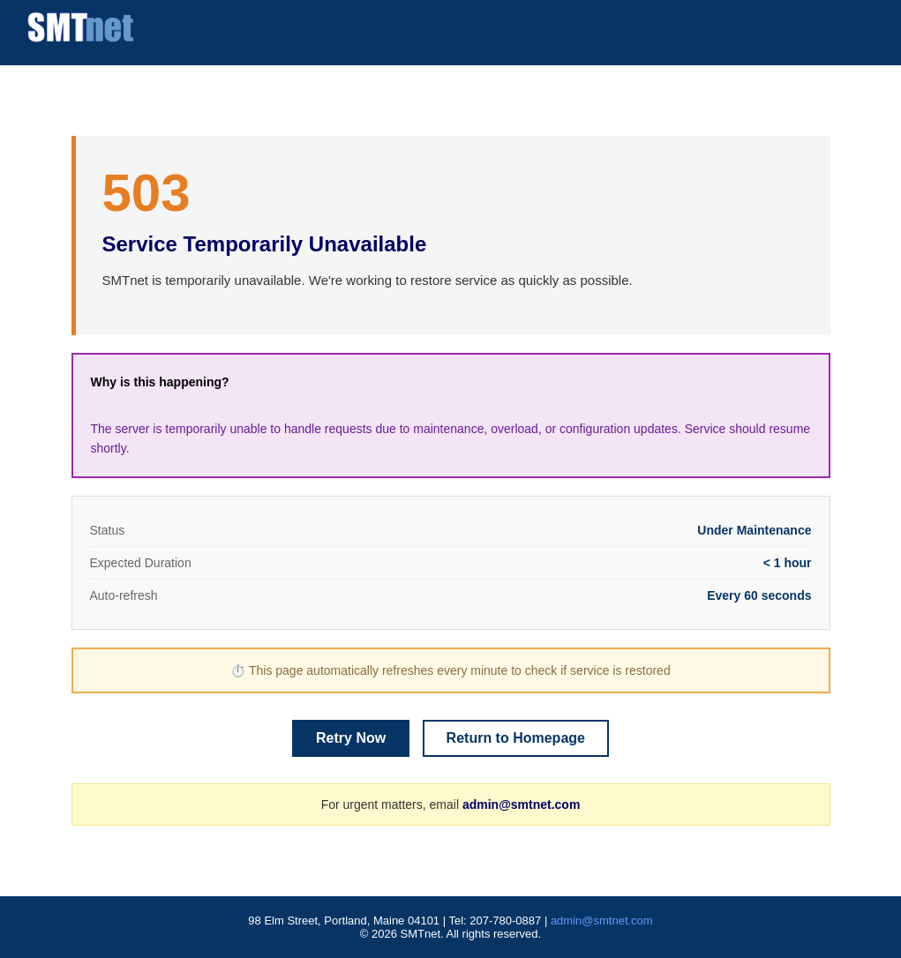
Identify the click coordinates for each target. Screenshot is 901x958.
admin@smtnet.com (521, 804)
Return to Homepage (516, 737)
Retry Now (351, 737)
